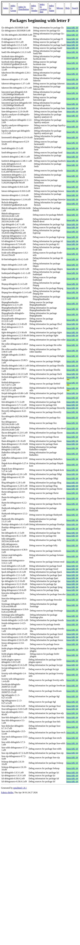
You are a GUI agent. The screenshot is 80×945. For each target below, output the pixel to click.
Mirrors (60, 8)
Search (75, 8)
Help (67, 8)
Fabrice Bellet (7, 792)
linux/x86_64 (72, 27)
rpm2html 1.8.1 (20, 788)
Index (5, 8)
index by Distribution (23, 8)
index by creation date (43, 8)
